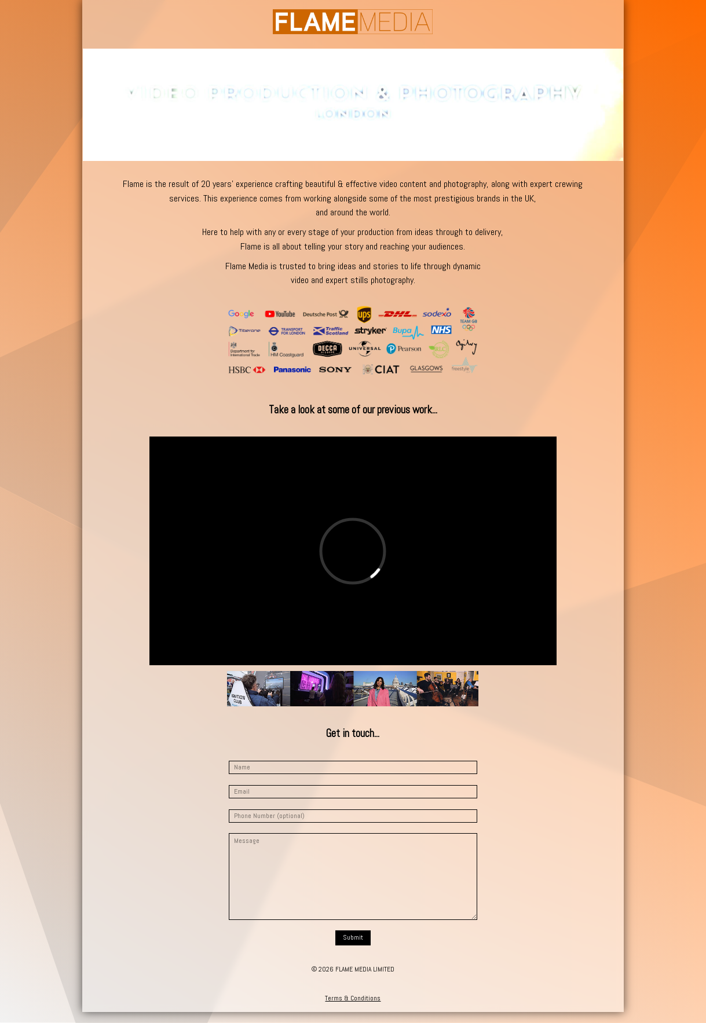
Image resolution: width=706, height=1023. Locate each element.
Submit (353, 937)
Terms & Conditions (353, 998)
